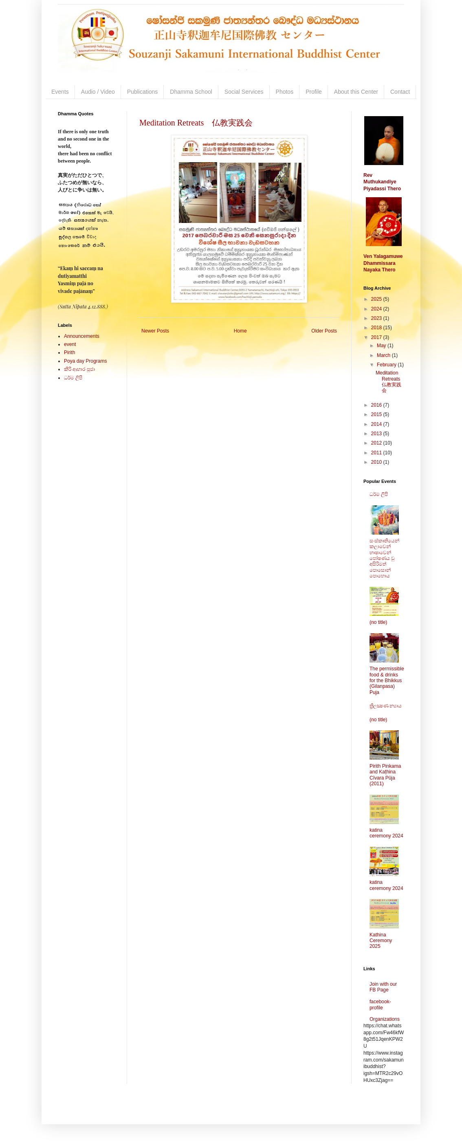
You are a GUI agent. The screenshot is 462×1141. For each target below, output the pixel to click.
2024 (377, 309)
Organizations (385, 1019)
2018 (377, 327)
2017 (377, 337)
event (70, 344)
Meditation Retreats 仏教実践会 (196, 122)
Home (240, 331)
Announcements (81, 336)
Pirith (69, 352)
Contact (400, 91)
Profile (314, 91)
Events (60, 91)
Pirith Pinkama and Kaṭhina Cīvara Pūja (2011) (385, 774)
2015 (377, 414)
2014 (377, 424)
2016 (377, 405)
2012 (377, 443)
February (387, 365)
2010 (377, 462)
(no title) (378, 622)
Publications (142, 91)
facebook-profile (380, 1004)
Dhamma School (191, 91)
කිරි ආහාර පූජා (79, 369)
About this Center (356, 91)
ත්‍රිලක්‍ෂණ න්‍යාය (386, 706)
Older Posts (324, 331)
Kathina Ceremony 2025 (381, 940)
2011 (377, 453)
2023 (377, 318)
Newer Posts (155, 331)
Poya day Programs (85, 361)
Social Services (244, 91)
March (384, 355)
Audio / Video (98, 91)
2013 (377, 433)
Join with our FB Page (383, 987)
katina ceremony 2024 (386, 833)
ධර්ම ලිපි (73, 378)
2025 (377, 299)
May (382, 345)
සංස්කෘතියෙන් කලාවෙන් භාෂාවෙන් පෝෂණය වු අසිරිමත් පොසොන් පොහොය (384, 558)
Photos (285, 91)
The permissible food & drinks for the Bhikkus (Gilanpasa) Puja (387, 680)
